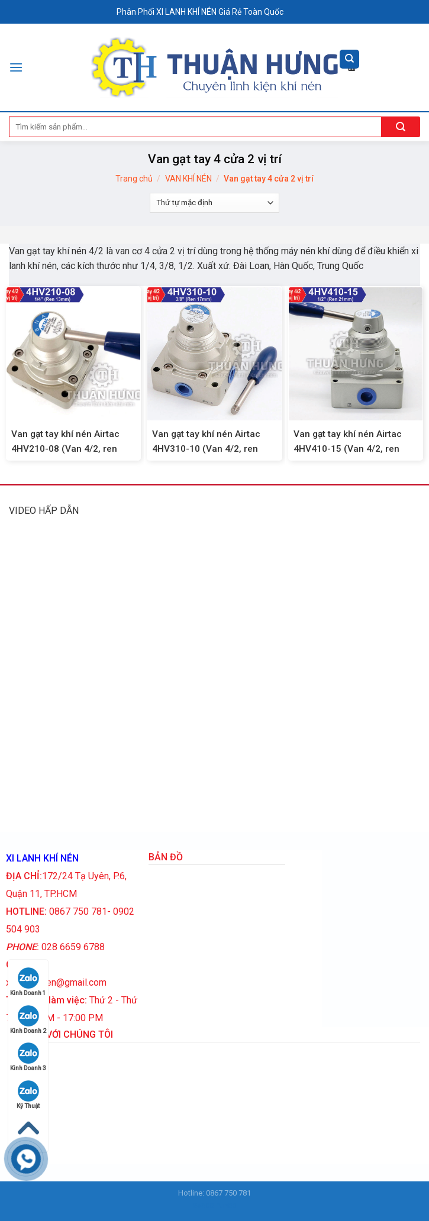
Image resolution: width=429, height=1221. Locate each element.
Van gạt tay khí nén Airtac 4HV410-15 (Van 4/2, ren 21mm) (347, 449)
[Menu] (16, 67)
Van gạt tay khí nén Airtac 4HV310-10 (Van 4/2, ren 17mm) (206, 449)
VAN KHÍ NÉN (188, 178)
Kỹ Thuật (28, 1094)
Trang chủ (134, 178)
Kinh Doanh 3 (28, 1056)
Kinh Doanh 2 (28, 1019)
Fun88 (225, 1205)
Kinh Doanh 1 (28, 981)
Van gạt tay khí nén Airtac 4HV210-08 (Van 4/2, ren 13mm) (65, 449)
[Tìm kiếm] (349, 59)
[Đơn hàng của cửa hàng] (214, 203)
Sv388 (203, 1205)
